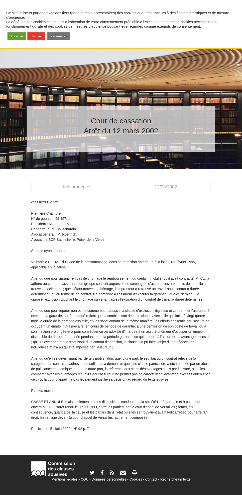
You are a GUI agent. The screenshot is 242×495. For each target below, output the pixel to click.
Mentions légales (64, 479)
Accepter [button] (16, 36)
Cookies (135, 479)
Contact (151, 479)
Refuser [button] (36, 36)
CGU (85, 479)
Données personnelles (109, 479)
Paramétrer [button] (58, 36)
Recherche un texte (175, 479)
